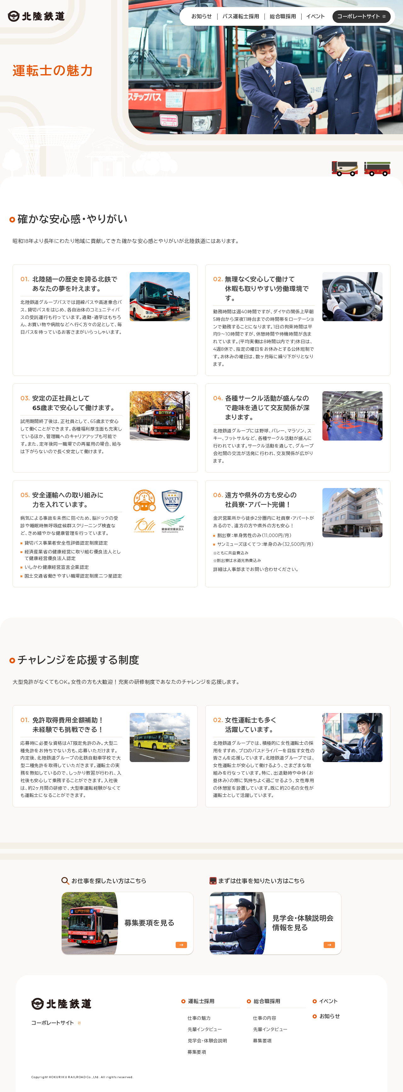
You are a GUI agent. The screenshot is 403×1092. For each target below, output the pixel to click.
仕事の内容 (264, 1018)
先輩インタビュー (205, 1029)
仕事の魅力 (199, 1018)
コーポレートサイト (359, 16)
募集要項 (197, 1052)
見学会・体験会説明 (207, 1041)
